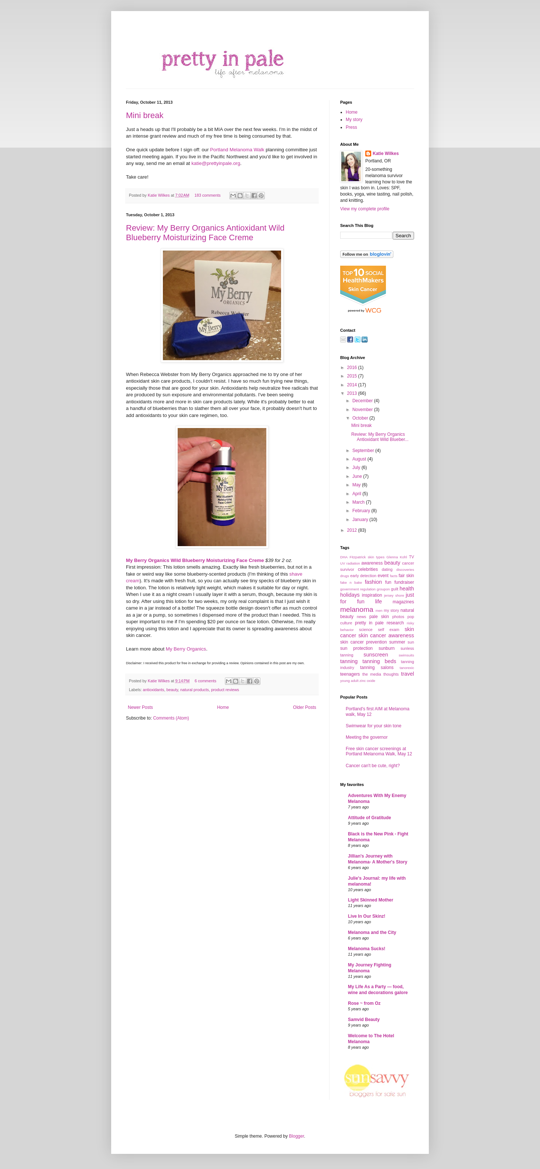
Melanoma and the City (372, 932)
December (363, 400)
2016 (352, 367)
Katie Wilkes (159, 195)
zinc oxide (367, 681)
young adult (349, 681)
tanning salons (377, 667)
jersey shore (394, 595)
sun (411, 642)
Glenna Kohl (396, 557)
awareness (372, 563)
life (378, 601)
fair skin (406, 575)
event (382, 575)
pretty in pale (369, 622)
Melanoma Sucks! (366, 948)
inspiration (372, 595)
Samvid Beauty (364, 1019)
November (363, 409)
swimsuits (406, 655)
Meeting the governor (366, 737)
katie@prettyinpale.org (215, 163)
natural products (194, 689)
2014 (352, 384)
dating (387, 569)
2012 (352, 530)
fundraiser (404, 582)
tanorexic (407, 668)
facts (393, 576)
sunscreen (375, 655)
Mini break (144, 115)
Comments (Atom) (171, 718)
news (361, 616)
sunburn (386, 648)
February (361, 510)
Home (223, 707)
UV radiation (350, 563)
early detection (363, 575)
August (360, 459)
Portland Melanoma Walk (237, 149)
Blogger (296, 1136)
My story (354, 119)
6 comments (205, 681)
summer (397, 642)
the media (371, 674)
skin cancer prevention (363, 642)
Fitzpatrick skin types (367, 557)
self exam (388, 629)
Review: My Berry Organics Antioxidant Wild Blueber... (380, 437)
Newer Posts (140, 707)
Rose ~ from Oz (364, 1003)
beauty (172, 689)
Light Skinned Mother (370, 900)
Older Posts (304, 707)
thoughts (391, 674)
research (395, 622)
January (360, 519)
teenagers (350, 674)
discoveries (405, 570)
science (366, 629)
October (360, 418)
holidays (350, 595)
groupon (383, 589)
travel (407, 674)
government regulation (358, 589)
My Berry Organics (186, 649)
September (363, 450)
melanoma (356, 609)
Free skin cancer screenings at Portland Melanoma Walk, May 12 (379, 751)
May (357, 484)
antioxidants (153, 689)
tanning (349, 661)
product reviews (225, 689)
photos (398, 616)
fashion (373, 582)
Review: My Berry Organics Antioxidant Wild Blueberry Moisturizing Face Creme (205, 232)
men (379, 610)
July (357, 467)
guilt (394, 589)
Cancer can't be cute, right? (373, 765)
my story (391, 610)
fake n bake (351, 582)
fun (388, 582)
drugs (344, 576)
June (357, 476)
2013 (352, 393)
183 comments (207, 195)
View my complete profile (364, 208)
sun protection (356, 648)
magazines (403, 601)
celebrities (368, 569)
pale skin (379, 616)
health (407, 589)
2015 (352, 376)
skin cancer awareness (386, 635)
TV (411, 557)
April (357, 493)
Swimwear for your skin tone (373, 725)
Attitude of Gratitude (369, 817)
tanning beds (379, 661)
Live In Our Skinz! (366, 916)
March (359, 502)
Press (351, 127)
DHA (344, 557)
